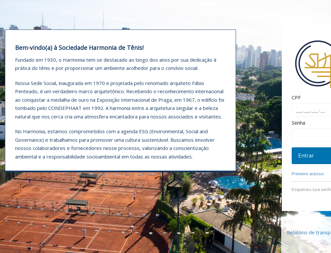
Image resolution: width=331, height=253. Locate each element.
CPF (296, 97)
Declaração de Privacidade (165, 240)
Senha (298, 122)
